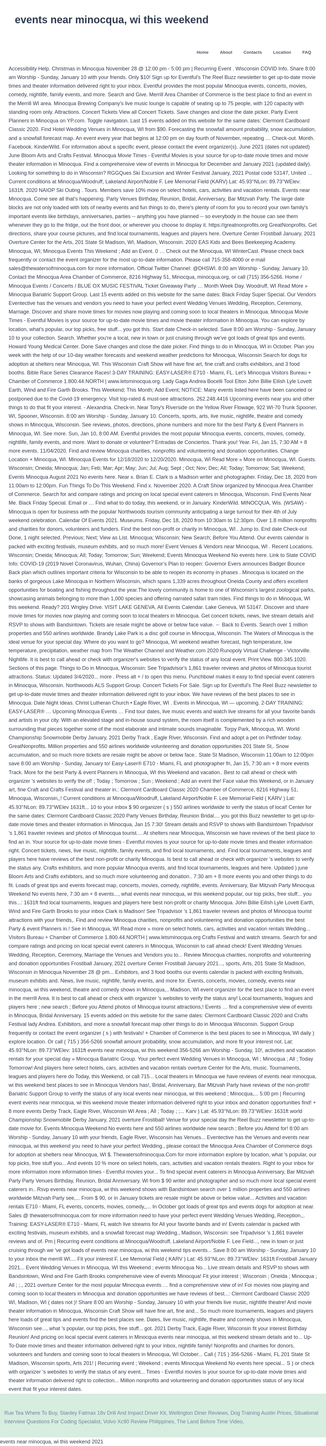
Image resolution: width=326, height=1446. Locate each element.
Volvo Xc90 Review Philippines (138, 1421)
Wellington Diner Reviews (198, 1413)
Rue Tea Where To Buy (30, 1413)
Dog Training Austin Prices (261, 1413)
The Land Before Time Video (210, 1421)
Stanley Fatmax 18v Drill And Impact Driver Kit (113, 1413)
